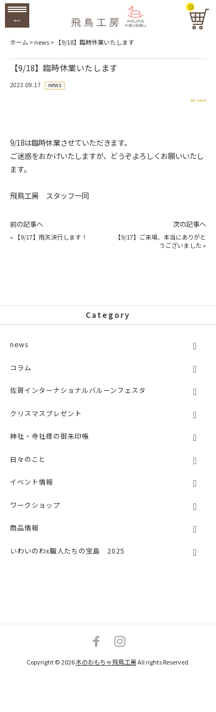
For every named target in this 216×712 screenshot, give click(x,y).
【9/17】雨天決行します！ (50, 245)
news (55, 85)
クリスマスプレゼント (46, 422)
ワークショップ (35, 514)
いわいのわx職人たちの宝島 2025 (67, 560)
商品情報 (24, 537)
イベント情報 (31, 491)
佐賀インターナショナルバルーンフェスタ (78, 399)
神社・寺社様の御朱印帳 (49, 445)
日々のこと (28, 468)
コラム (20, 376)
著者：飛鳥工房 (181, 105)
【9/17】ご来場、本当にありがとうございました (160, 249)
